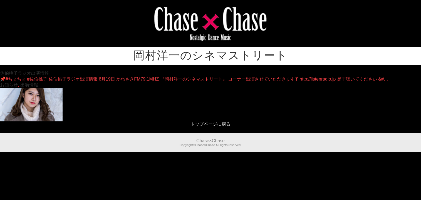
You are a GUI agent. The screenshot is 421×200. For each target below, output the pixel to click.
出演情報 (29, 84)
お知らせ (9, 84)
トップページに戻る (210, 124)
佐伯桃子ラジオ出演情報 (24, 73)
